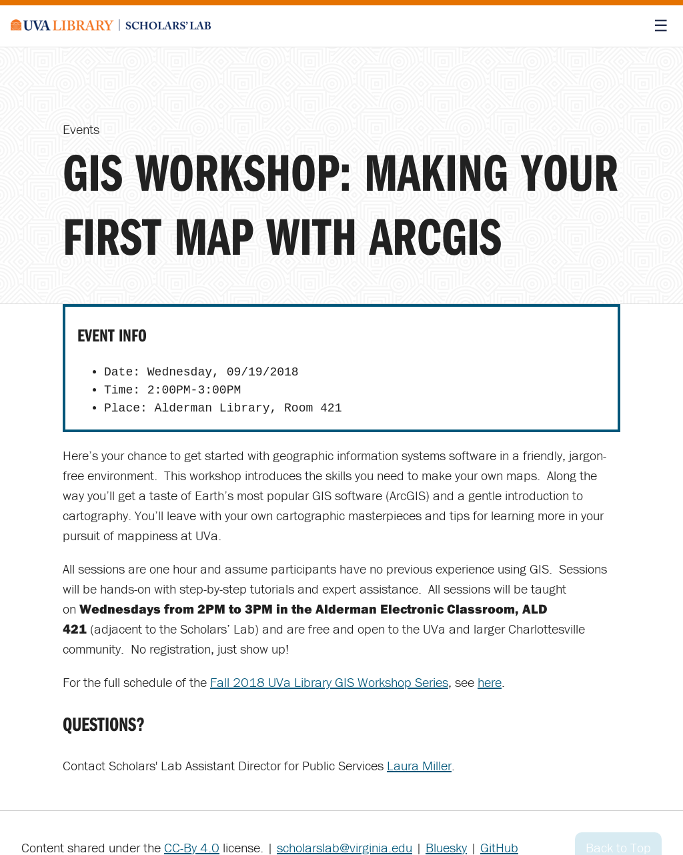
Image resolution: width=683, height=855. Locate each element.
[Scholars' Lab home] (111, 26)
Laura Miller (419, 765)
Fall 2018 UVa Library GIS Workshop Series (329, 682)
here (490, 682)
